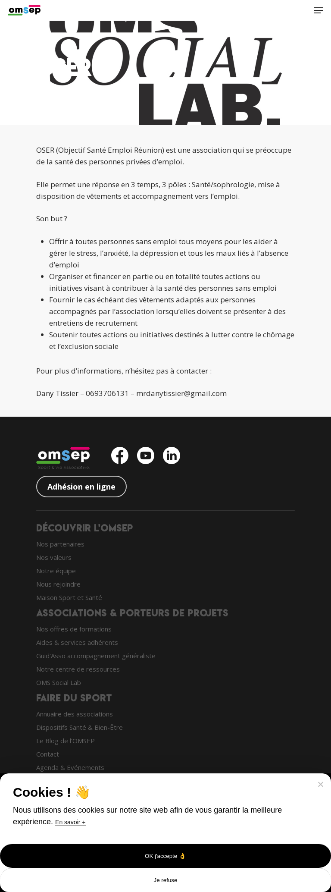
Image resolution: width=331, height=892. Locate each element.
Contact (47, 754)
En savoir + (70, 822)
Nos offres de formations (74, 629)
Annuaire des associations (74, 714)
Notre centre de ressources (78, 669)
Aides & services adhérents (77, 642)
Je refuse (166, 880)
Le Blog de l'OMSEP (65, 740)
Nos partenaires (60, 544)
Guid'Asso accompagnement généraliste (96, 655)
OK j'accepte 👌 (165, 856)
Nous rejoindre (58, 584)
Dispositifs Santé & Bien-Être (79, 727)
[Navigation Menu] (318, 10)
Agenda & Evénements (70, 767)
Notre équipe (56, 570)
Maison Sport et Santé (69, 597)
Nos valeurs (54, 557)
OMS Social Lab (58, 682)
